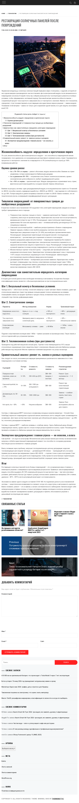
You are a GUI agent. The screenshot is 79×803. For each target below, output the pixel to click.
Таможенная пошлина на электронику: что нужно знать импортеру (25, 692)
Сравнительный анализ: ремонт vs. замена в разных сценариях (26, 138)
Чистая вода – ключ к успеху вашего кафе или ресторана (33, 723)
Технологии (7, 499)
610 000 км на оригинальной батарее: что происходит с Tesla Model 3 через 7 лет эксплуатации (35, 675)
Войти (4, 761)
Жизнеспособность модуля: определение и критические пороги (26, 118)
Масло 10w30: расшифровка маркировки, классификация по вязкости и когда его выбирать (34, 698)
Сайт (42, 641)
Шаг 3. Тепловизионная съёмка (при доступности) (24, 136)
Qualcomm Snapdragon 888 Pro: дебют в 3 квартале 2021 (38, 530)
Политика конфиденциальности (13, 791)
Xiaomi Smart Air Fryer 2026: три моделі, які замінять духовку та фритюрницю (40, 712)
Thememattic (58, 799)
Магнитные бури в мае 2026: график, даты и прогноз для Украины (25, 687)
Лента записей (7, 767)
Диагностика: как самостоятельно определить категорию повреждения (29, 128)
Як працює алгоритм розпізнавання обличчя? (12, 529)
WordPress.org (7, 778)
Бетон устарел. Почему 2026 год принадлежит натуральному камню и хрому (29, 681)
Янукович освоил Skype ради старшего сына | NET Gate (64, 514)
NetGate (23, 30)
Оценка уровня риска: (14, 121)
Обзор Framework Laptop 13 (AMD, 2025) (27, 735)
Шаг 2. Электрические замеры (17, 133)
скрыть (42, 114)
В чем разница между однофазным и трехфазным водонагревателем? (38, 729)
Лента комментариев (9, 772)
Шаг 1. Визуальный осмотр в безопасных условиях (25, 131)
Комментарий (7, 594)
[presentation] (17, 624)
